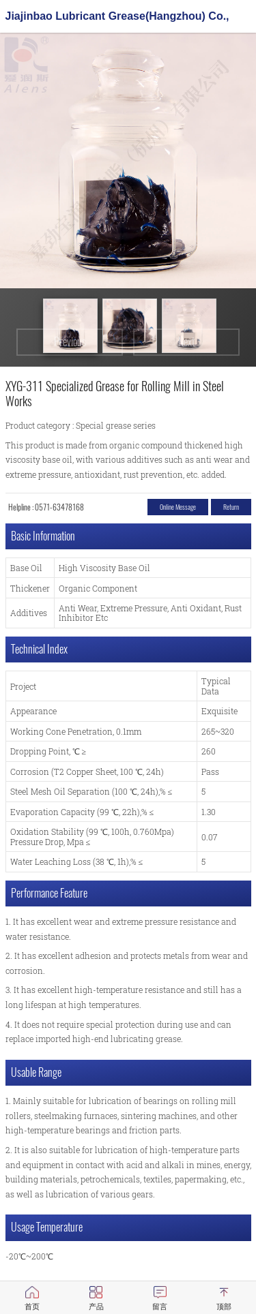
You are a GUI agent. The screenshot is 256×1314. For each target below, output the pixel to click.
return (231, 507)
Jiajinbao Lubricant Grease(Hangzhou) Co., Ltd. (117, 19)
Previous (70, 342)
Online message (178, 507)
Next (186, 342)
